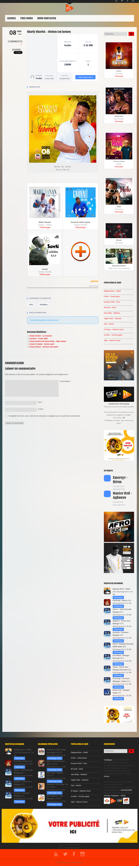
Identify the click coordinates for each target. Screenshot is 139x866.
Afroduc (106, 776)
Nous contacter (46, 18)
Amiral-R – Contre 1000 (39, 339)
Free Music (26, 18)
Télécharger (44, 227)
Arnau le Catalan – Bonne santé (42, 344)
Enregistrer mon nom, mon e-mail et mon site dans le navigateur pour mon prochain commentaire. (44, 416)
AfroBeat (43, 305)
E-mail (41, 409)
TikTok (123, 796)
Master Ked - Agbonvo (122, 495)
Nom (40, 402)
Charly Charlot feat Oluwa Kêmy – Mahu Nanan (48, 341)
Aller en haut (93, 286)
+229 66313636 (126, 790)
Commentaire (65, 381)
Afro (31, 305)
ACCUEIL (11, 18)
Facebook (114, 796)
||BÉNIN (94, 281)
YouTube (107, 796)
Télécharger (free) (85, 77)
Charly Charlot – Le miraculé (41, 336)
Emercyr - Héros (120, 479)
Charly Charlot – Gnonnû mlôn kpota (44, 347)
